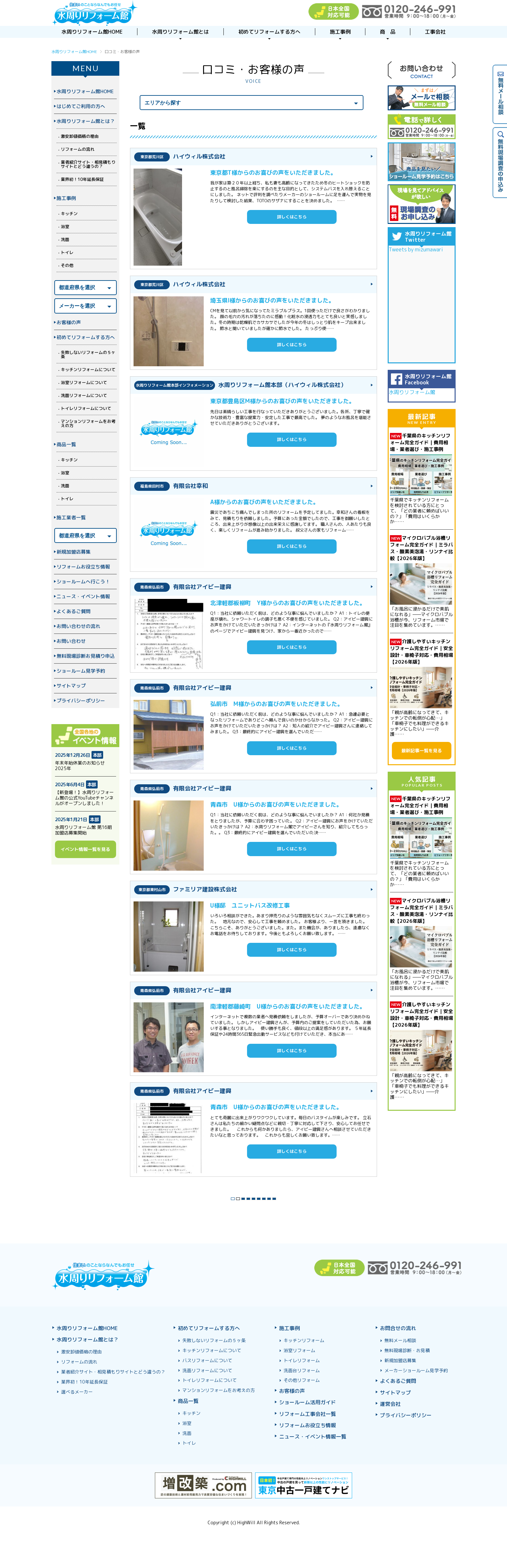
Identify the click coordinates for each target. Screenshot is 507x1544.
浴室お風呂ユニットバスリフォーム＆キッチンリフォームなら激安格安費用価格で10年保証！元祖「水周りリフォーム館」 (94, 13)
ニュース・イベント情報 (83, 596)
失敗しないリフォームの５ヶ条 (88, 354)
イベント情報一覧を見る (85, 849)
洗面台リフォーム (302, 1370)
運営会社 (390, 1403)
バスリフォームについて (207, 1360)
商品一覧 (66, 444)
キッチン (69, 213)
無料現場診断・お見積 (407, 1350)
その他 (67, 265)
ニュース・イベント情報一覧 (312, 1436)
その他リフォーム (302, 1380)
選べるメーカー (77, 1392)
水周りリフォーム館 (412, 392)
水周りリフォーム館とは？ (86, 121)
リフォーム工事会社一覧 (307, 1413)
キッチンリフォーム (304, 1340)
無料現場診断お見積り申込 (86, 656)
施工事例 (66, 198)
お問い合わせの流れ (78, 626)
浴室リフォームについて (84, 382)
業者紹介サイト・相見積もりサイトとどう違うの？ (88, 164)
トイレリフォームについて (86, 408)
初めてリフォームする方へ (86, 337)
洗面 (65, 239)
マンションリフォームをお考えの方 (88, 423)
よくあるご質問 (74, 611)
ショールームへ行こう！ (83, 581)
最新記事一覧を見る (421, 750)
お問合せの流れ (398, 1328)
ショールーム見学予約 (81, 670)
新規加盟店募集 (74, 551)
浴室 (65, 226)
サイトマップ (71, 685)
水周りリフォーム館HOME (85, 91)
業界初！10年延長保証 (82, 179)
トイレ (67, 252)
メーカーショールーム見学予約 (416, 1370)
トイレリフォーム (302, 1360)
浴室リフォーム (299, 1350)
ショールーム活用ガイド (307, 1402)
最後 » (292, 1196)
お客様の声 (69, 322)
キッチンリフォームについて (88, 369)
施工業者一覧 (71, 517)
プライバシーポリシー (81, 700)
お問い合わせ (71, 641)
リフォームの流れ (77, 149)
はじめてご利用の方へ (81, 106)
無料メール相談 (400, 1340)
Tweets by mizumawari (416, 249)
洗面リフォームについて (84, 395)
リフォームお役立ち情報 (83, 566)
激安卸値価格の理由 (80, 136)
